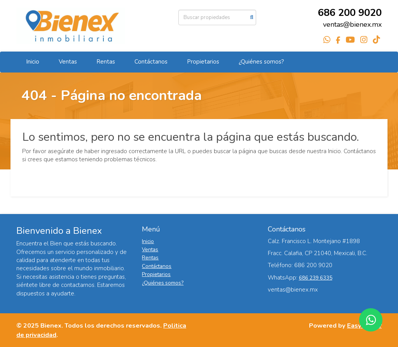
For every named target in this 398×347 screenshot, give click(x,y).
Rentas (105, 62)
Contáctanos (151, 62)
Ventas (68, 62)
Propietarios (203, 62)
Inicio (32, 62)
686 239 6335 (315, 277)
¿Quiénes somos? (261, 62)
